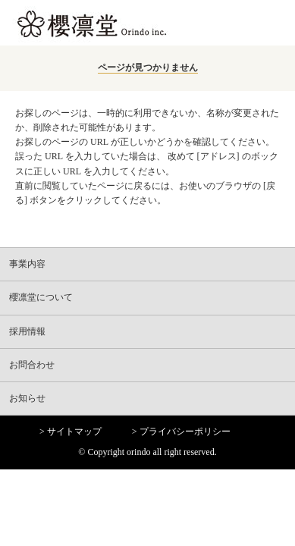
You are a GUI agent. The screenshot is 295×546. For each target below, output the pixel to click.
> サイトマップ (70, 431)
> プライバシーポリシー (181, 431)
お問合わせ (32, 364)
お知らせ (27, 398)
